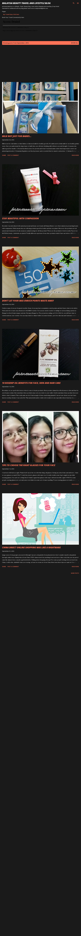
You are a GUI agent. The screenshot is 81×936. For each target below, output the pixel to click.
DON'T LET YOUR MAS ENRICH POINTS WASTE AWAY (28, 300)
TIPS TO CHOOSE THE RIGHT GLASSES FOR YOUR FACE (28, 465)
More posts (75, 573)
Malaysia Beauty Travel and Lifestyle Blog (26, 3)
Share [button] (4, 155)
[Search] (74, 3)
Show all (74, 43)
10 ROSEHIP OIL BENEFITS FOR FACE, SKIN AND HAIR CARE (31, 382)
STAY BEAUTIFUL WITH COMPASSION (20, 218)
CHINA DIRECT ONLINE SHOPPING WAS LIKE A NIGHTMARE (31, 547)
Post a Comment (13, 155)
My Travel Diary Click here (11, 14)
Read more (75, 155)
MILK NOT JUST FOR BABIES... (16, 136)
